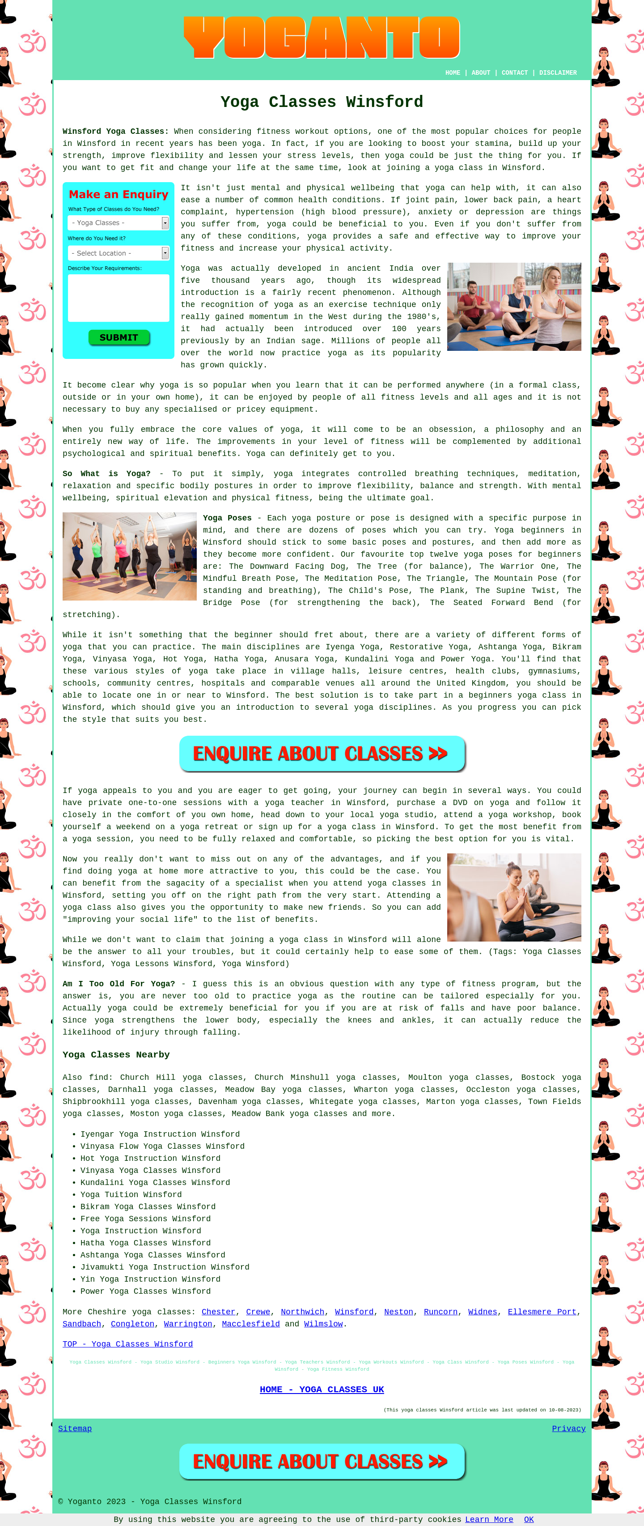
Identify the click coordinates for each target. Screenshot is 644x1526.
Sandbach (82, 1324)
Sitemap (75, 1428)
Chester (219, 1312)
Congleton (132, 1324)
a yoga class (454, 167)
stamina (492, 143)
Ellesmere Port (542, 1312)
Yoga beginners (529, 530)
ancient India (380, 268)
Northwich (302, 1312)
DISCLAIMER (558, 73)
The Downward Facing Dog (287, 566)
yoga (251, 143)
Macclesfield (251, 1324)
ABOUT (481, 73)
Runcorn (441, 1312)
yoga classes (161, 1312)
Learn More (489, 1519)
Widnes (482, 1312)
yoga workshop (520, 814)
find (98, 1077)
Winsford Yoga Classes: (116, 131)
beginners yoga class (518, 695)
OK (529, 1519)
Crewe (258, 1312)
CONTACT (515, 73)
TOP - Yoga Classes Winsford (128, 1344)
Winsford (354, 1312)
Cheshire (107, 1312)
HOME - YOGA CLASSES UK (322, 1389)
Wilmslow (323, 1324)
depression (500, 212)
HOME (453, 73)
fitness (387, 441)
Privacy (569, 1428)
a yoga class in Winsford (328, 939)
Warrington (188, 1324)
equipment (292, 409)
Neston (398, 1312)
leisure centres (406, 671)
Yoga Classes (172, 1146)
